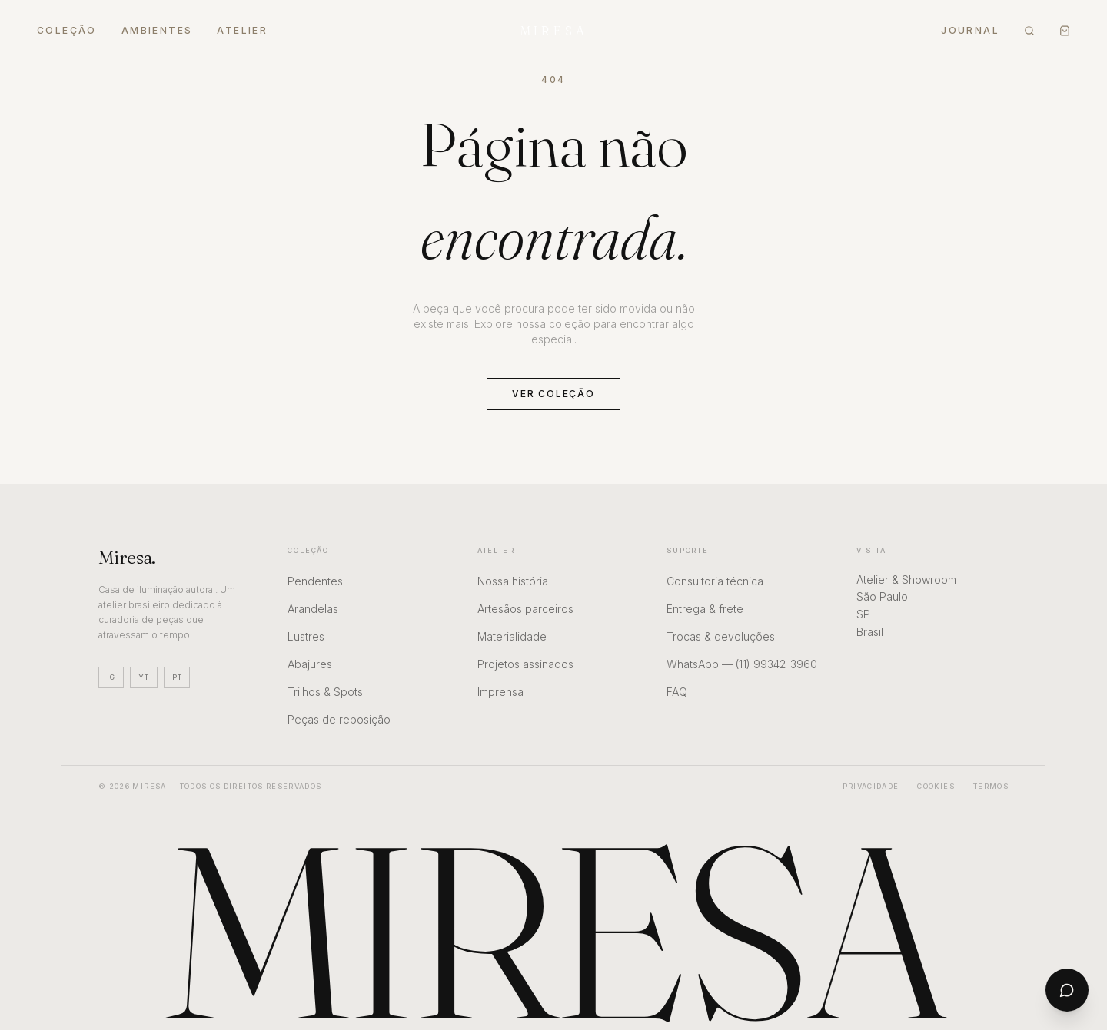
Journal (970, 30)
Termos (991, 786)
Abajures (310, 664)
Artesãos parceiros (525, 608)
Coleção (67, 30)
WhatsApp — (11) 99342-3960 (742, 664)
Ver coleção (553, 393)
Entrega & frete (705, 608)
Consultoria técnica (715, 581)
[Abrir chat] (1067, 990)
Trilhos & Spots (325, 691)
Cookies (935, 786)
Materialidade (512, 636)
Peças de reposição (339, 719)
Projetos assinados (525, 664)
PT (177, 677)
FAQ (677, 691)
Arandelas (313, 608)
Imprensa (500, 691)
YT (143, 677)
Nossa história (512, 581)
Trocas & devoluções (721, 636)
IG (111, 677)
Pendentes (315, 581)
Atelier (242, 30)
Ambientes (157, 30)
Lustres (306, 636)
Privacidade (871, 786)
